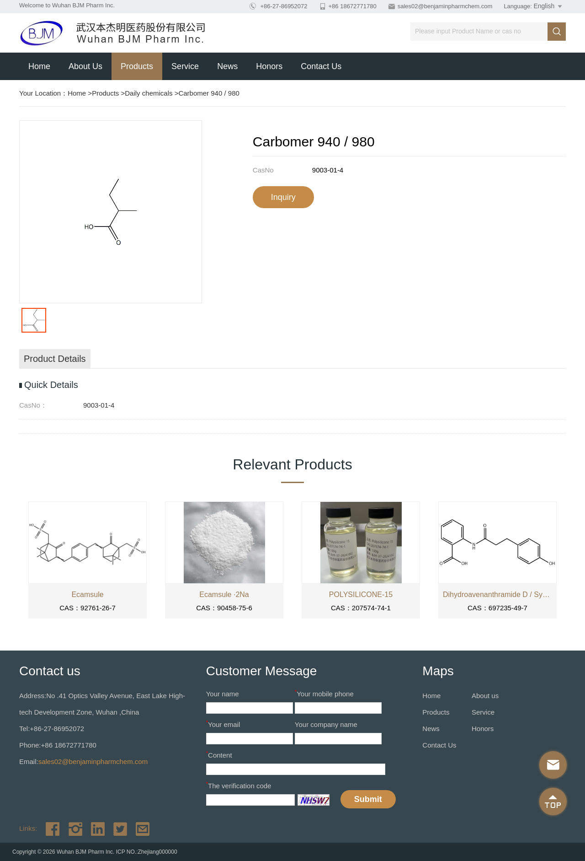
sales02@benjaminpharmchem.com (445, 6)
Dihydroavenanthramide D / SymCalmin (497, 594)
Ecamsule (87, 594)
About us (85, 66)
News (227, 66)
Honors (269, 66)
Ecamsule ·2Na (224, 594)
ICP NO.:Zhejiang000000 (146, 852)
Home (39, 66)
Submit (368, 799)
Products (137, 66)
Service (185, 66)
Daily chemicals (148, 93)
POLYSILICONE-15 (361, 594)
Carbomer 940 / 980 (208, 93)
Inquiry (283, 197)
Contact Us (321, 66)
